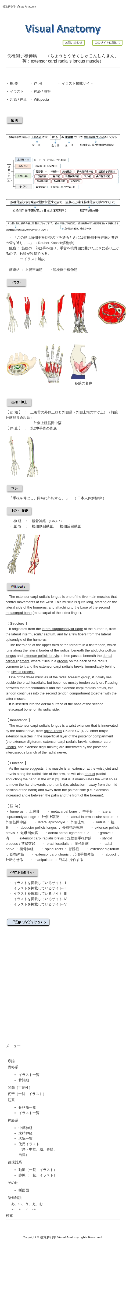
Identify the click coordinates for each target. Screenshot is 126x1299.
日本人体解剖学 (89, 498)
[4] (82, 731)
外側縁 (67, 412)
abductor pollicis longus (39, 827)
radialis (64, 61)
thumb (57, 785)
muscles (103, 597)
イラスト (16, 91)
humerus (100, 629)
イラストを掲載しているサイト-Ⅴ (40, 904)
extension (101, 790)
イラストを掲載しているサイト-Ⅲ (40, 894)
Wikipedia (41, 99)
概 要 (13, 83)
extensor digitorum (104, 849)
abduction (77, 785)
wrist (49, 602)
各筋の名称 (83, 383)
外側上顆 (51, 412)
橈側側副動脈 (42, 526)
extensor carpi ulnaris (51, 854)
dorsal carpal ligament (65, 833)
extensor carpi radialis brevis (84, 688)
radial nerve (25, 731)
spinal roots (54, 849)
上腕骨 (35, 412)
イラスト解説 (34, 259)
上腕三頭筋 (33, 270)
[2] (57, 779)
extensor (39, 61)
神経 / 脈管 (42, 91)
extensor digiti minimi (40, 747)
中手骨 (41, 428)
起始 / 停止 (18, 99)
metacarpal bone (64, 811)
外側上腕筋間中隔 (48, 423)
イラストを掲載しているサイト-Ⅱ (40, 888)
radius (64, 650)
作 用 (38, 83)
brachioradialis (58, 844)
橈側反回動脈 (70, 526)
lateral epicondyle (51, 822)
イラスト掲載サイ (75, 83)
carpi (52, 61)
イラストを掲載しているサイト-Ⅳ (40, 899)
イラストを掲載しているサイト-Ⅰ (40, 883)
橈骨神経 (39, 521)
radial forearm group (74, 677)
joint (108, 768)
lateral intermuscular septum (93, 817)
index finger (71, 613)
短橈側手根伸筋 (65, 270)
